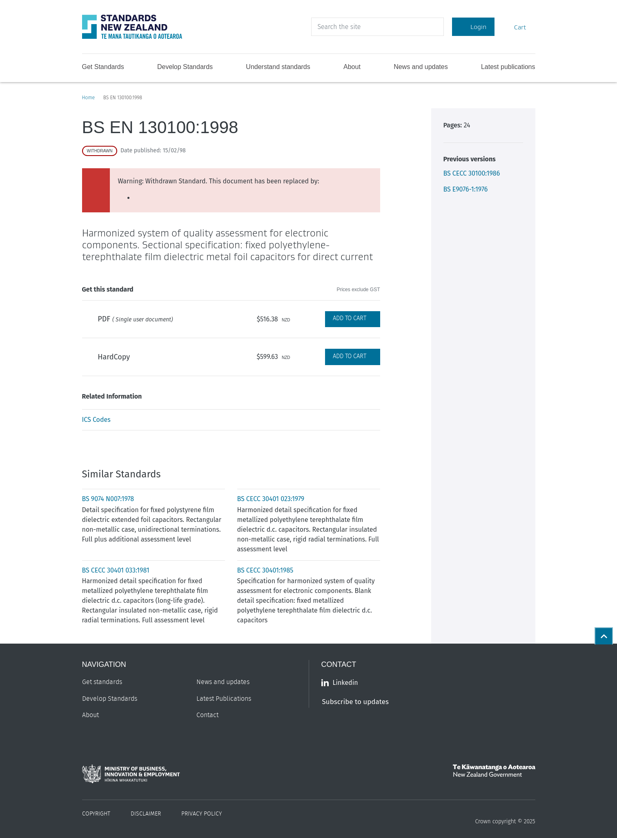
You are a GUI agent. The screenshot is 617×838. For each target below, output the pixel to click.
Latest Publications (223, 698)
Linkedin (339, 682)
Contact (207, 715)
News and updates (421, 66)
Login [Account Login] (473, 26)
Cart (515, 26)
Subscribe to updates (355, 702)
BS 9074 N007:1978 (108, 499)
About (352, 66)
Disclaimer (146, 814)
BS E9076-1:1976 (465, 189)
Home (88, 97)
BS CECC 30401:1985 (265, 570)
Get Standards (103, 66)
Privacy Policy (201, 814)
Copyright (96, 814)
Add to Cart (349, 318)
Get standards (102, 682)
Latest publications (508, 66)
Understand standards (278, 66)
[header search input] (377, 27)
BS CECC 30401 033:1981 (115, 570)
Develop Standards (185, 66)
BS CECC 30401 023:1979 (271, 499)
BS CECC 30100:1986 (471, 173)
